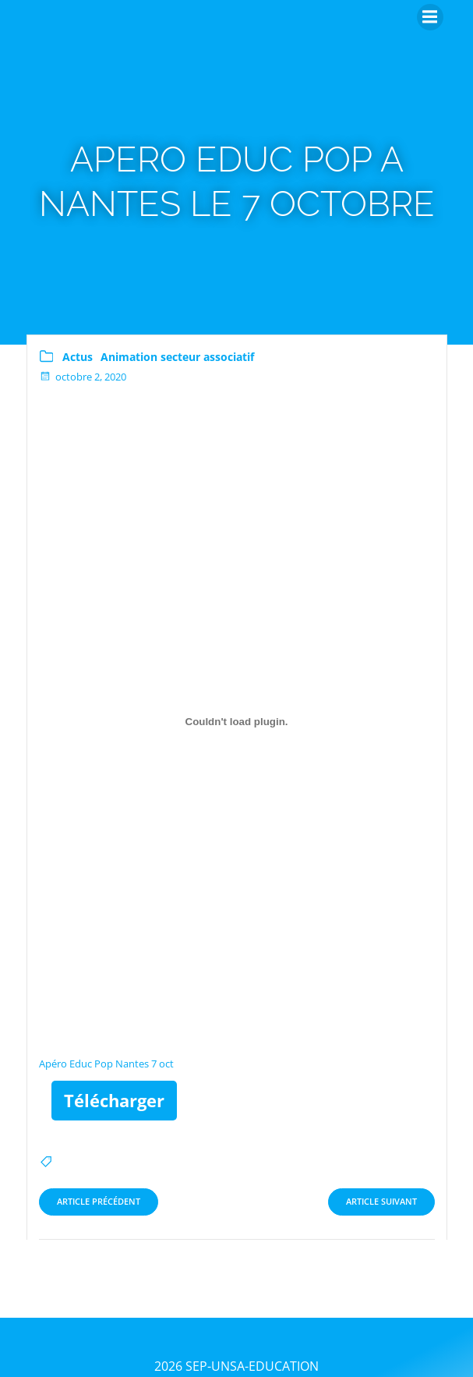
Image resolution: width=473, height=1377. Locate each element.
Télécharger (114, 1100)
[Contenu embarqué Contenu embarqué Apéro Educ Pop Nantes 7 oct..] (237, 722)
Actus (77, 356)
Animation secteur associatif (177, 356)
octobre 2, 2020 (82, 377)
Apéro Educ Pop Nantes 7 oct (106, 1064)
